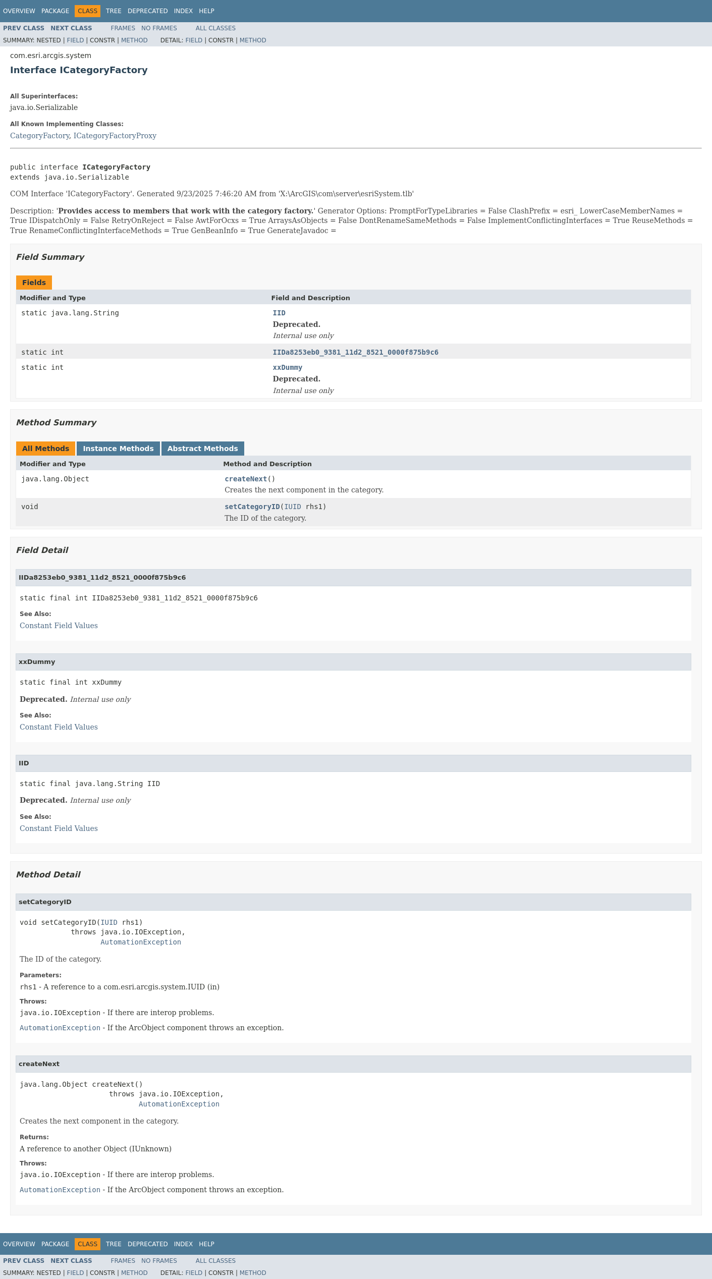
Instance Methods (118, 448)
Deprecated (148, 11)
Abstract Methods (203, 448)
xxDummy (288, 367)
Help (206, 11)
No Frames (159, 28)
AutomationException (140, 942)
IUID (292, 507)
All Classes (216, 28)
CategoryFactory (39, 136)
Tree (114, 11)
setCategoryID (252, 507)
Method (134, 40)
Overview (19, 11)
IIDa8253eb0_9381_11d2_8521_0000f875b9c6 (356, 352)
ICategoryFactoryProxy (115, 136)
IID (279, 313)
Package (55, 11)
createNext (246, 479)
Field (75, 40)
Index (183, 11)
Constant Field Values (59, 626)
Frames (123, 28)
